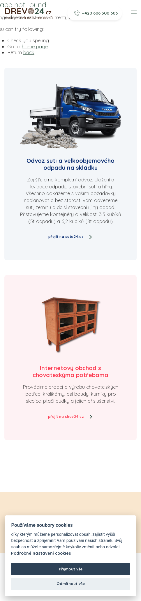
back (28, 52)
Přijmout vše (70, 569)
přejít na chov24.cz (70, 416)
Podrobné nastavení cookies (41, 553)
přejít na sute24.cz (70, 236)
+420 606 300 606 (96, 13)
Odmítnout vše (71, 583)
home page (35, 46)
